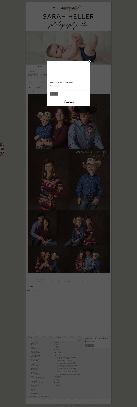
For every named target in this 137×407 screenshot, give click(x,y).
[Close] (89, 61)
